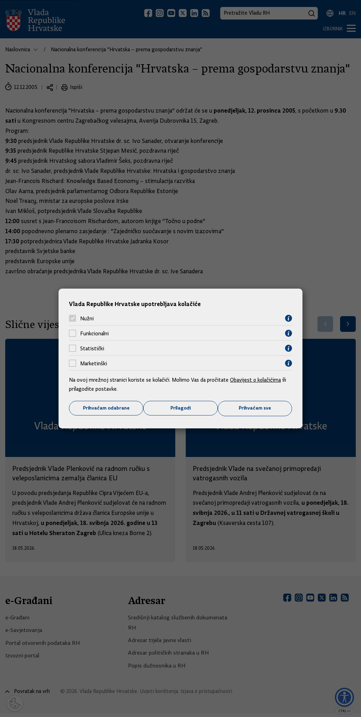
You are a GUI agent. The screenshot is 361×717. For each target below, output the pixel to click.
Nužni (87, 318)
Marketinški (93, 363)
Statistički (92, 348)
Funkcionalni (94, 333)
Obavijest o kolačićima (256, 380)
